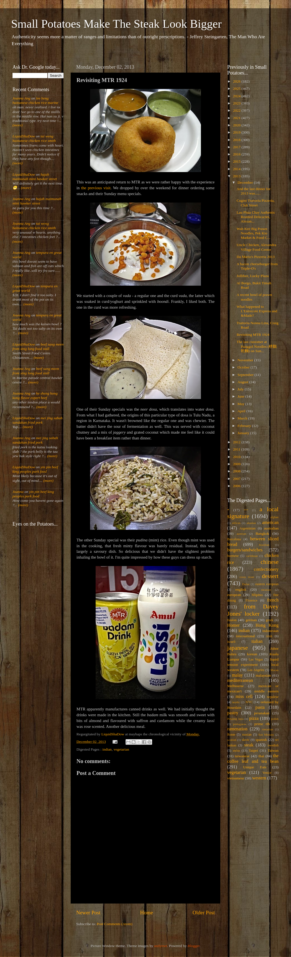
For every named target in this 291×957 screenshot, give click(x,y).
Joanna (18, 492)
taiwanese (242, 756)
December (246, 182)
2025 (237, 88)
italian (256, 641)
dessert (270, 576)
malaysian (263, 675)
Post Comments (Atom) (114, 924)
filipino (257, 595)
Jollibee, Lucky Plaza (253, 276)
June (241, 396)
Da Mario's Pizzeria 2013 (256, 257)
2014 (237, 169)
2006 (237, 486)
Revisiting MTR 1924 (253, 334)
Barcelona (234, 539)
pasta (260, 707)
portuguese (239, 724)
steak (248, 745)
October (244, 367)
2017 (237, 147)
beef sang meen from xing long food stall (38, 346)
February (245, 426)
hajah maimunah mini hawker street (34, 176)
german (251, 620)
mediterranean (240, 680)
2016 (237, 154)
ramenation (237, 728)
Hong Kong (267, 625)
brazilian (264, 544)
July (241, 389)
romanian (267, 729)
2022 (237, 110)
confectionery (266, 569)
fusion (232, 620)
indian (107, 749)
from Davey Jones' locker (253, 610)
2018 (237, 140)
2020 (237, 125)
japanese (237, 647)
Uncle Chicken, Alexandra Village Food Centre (256, 247)
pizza (254, 718)
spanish (261, 740)
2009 (237, 464)
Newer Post (88, 912)
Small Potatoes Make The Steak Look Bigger (116, 23)
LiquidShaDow (23, 136)
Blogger (194, 946)
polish (275, 718)
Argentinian (247, 528)
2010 (237, 457)
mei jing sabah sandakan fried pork (37, 420)
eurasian (266, 589)
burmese (233, 556)
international (245, 636)
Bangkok (262, 533)
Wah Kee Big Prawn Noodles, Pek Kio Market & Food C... (253, 233)
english (240, 589)
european (234, 595)
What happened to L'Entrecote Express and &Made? (257, 311)
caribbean (252, 555)
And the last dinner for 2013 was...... (253, 191)
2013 (237, 176)
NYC (249, 702)
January (244, 433)
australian (271, 528)
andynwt (160, 946)
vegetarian (121, 749)
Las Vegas (256, 659)
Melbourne (235, 686)
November (246, 360)
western (259, 778)
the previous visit (96, 188)
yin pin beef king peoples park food (35, 469)
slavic (245, 740)
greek (269, 620)
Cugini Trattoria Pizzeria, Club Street (256, 202)
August (243, 382)
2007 (237, 479)
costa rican (246, 577)
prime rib (262, 724)
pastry (232, 712)
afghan (274, 517)
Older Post (204, 912)
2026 (237, 81)
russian (246, 734)
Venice (267, 773)
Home (146, 912)
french (273, 600)
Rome (231, 734)
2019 (237, 132)
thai (261, 756)
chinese (270, 562)
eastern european (267, 584)
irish (269, 636)
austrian (241, 533)
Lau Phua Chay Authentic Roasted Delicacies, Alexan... (256, 216)
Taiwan (273, 750)
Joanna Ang (21, 98)
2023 (237, 103)
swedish (273, 745)
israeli (231, 642)
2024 (237, 96)
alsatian (251, 522)
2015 (237, 161)
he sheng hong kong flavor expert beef (35, 395)
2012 (237, 442)
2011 (237, 449)
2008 (237, 471)
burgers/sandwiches (244, 549)
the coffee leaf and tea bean (253, 758)
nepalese (273, 697)
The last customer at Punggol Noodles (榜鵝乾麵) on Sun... (257, 346)
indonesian (270, 631)
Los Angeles (255, 670)
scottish (231, 739)
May (241, 404)
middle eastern (266, 691)
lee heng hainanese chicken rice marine (35, 100)
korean (252, 654)
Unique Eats (254, 767)
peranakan (261, 713)
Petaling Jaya (235, 718)
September (246, 375)
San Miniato (266, 734)
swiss (236, 751)
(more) (17, 125)
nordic (236, 702)
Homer (233, 625)
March (243, 418)
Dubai (245, 584)
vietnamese (235, 778)
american (270, 522)
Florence (251, 600)
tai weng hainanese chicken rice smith (34, 138)
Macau (274, 670)
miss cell (244, 696)
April (242, 411)
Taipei (253, 750)
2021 (237, 118)
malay (237, 675)
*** (246, 510)
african (236, 522)
